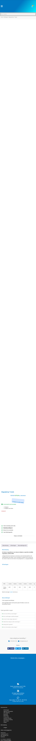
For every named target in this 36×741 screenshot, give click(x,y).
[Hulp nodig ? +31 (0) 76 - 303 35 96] (18, 698)
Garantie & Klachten (7, 718)
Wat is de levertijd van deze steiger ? (10, 627)
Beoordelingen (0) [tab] (22, 545)
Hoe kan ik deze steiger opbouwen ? (10, 619)
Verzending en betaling (8, 719)
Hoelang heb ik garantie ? (8, 624)
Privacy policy (6, 716)
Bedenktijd (6, 714)
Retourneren (6, 715)
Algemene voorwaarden (8, 711)
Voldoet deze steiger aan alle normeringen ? (11, 621)
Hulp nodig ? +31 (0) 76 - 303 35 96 (18, 700)
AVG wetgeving (7, 712)
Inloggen (5, 727)
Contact (5, 722)
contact (11, 592)
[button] (18, 613)
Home (2, 17)
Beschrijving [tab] (5, 545)
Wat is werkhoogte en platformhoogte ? (11, 616)
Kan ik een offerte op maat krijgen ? (10, 613)
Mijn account (6, 720)
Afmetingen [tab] (13, 545)
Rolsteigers (6, 17)
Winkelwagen (6, 710)
